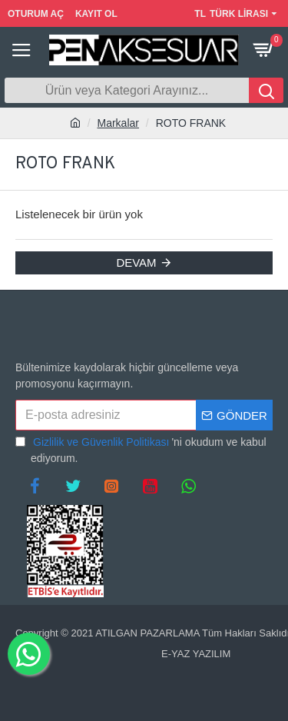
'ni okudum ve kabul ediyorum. (140, 449)
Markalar (118, 123)
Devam (136, 262)
